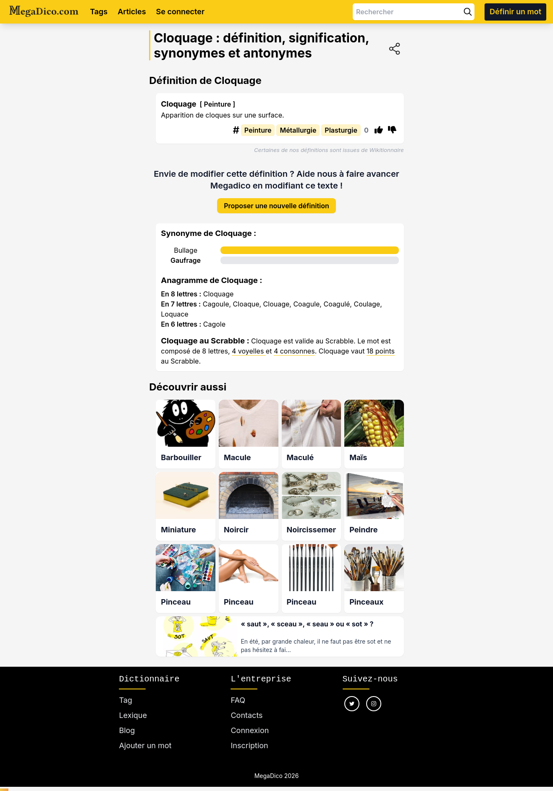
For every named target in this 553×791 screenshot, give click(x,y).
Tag (125, 690)
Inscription (249, 736)
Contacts (246, 706)
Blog (127, 721)
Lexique (133, 706)
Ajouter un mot (145, 736)
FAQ (238, 690)
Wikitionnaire (387, 150)
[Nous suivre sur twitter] (351, 694)
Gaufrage (185, 253)
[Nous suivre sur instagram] (373, 694)
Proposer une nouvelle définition (276, 199)
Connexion (250, 721)
